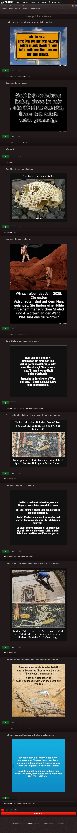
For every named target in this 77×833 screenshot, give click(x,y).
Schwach (13, 70)
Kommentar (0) (8, 76)
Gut (5, 70)
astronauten (21, 334)
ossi (19, 556)
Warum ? (10, 149)
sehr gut (29, 728)
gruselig (25, 142)
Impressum (36, 829)
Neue (33, 2)
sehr (24, 728)
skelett (19, 76)
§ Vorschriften (22, 5)
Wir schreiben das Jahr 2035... (20, 239)
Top (25, 2)
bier (27, 556)
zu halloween (21, 408)
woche (31, 556)
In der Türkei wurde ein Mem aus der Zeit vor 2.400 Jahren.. (33, 564)
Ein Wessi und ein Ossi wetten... (20, 486)
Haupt (17, 2)
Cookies (31, 829)
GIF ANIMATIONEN (35, 8)
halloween (29, 408)
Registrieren (12, 5)
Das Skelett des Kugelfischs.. (19, 169)
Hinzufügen (54, 2)
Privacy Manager (44, 829)
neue (29, 76)
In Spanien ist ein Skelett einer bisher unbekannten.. (30, 735)
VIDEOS (25, 8)
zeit (34, 803)
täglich (24, 76)
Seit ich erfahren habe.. (16, 83)
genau (30, 803)
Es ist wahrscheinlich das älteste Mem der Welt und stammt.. (34, 415)
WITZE (4, 8)
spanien (20, 803)
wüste (23, 556)
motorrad (35, 408)
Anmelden (4, 5)
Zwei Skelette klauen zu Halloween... (22, 341)
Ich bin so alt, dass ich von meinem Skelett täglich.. (29, 22)
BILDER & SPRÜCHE (14, 8)
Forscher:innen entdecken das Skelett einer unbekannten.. (32, 660)
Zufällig (42, 2)
